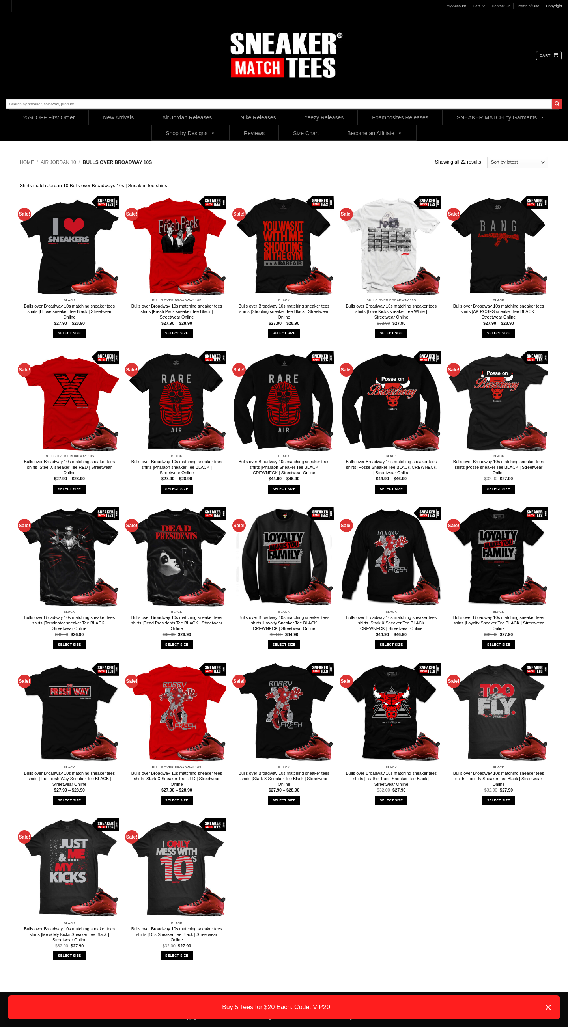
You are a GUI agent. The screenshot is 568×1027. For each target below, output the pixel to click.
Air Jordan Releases (187, 117)
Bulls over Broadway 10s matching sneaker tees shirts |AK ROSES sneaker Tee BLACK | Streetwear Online (498, 311)
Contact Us (500, 6)
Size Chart (306, 133)
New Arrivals (118, 117)
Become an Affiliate (374, 133)
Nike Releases (258, 117)
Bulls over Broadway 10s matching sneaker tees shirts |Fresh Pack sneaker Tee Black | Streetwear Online (176, 311)
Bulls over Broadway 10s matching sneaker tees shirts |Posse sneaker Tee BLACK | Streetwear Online (498, 467)
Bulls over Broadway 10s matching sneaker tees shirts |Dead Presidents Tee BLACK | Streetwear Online (176, 623)
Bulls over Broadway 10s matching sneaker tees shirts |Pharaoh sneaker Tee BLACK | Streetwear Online (176, 467)
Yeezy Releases (324, 117)
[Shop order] (517, 162)
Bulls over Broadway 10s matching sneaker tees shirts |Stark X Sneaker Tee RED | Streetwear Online (176, 779)
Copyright (554, 6)
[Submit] (557, 104)
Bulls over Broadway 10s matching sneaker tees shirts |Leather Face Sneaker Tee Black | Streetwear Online (391, 779)
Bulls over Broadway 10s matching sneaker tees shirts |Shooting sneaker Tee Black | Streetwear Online (284, 311)
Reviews (254, 133)
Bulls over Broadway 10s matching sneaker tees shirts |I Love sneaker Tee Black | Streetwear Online (69, 311)
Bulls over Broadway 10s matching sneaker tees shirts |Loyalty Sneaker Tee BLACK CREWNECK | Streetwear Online (284, 623)
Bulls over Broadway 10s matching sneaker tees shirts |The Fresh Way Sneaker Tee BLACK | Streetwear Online (69, 779)
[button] (549, 55)
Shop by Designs (190, 133)
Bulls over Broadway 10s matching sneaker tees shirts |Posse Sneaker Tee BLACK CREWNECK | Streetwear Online (391, 467)
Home (27, 162)
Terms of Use (528, 6)
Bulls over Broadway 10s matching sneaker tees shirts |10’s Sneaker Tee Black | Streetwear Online (176, 934)
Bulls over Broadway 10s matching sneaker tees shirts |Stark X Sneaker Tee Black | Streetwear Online (284, 779)
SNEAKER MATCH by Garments (501, 117)
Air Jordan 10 (58, 162)
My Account (456, 6)
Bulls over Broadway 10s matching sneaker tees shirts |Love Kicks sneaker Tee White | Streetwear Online (391, 311)
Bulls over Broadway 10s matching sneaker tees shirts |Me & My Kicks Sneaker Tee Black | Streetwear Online (69, 934)
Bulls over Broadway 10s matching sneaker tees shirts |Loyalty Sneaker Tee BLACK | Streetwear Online (498, 623)
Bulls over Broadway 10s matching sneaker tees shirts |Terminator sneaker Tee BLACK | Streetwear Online (69, 623)
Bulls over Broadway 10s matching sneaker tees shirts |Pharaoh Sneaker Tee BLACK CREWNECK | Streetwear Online (284, 467)
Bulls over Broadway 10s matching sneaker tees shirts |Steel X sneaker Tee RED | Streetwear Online (69, 467)
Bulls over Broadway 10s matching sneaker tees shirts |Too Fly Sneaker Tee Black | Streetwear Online (498, 779)
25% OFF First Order (49, 117)
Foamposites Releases (400, 117)
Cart (479, 5)
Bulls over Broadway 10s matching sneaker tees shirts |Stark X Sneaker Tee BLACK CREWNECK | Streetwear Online (391, 623)
